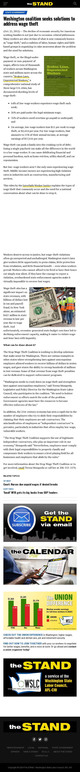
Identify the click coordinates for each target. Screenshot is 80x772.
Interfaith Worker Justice (37, 185)
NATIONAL (43, 747)
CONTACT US (41, 756)
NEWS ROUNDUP (15, 747)
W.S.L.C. (46, 752)
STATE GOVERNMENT (62, 747)
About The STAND (62, 752)
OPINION (15, 752)
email (21, 467)
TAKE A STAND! (30, 752)
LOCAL (31, 747)
